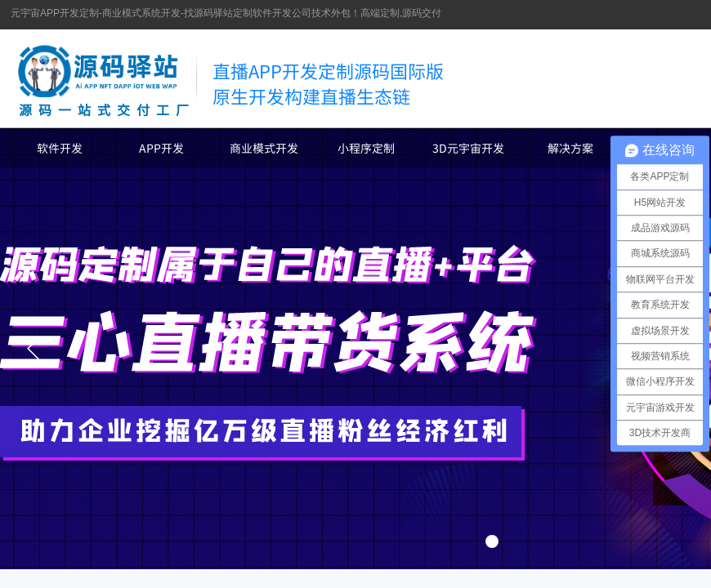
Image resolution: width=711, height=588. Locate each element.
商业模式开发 (264, 148)
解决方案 (570, 148)
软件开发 (60, 148)
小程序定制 (366, 148)
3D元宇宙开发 (468, 148)
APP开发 (161, 148)
